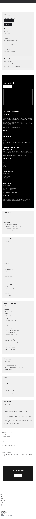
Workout (1, 498)
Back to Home (6, 7)
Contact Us (18, 475)
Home (1, 494)
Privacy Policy (3, 513)
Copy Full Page (8, 24)
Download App (2, 500)
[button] (34, 1)
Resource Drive (8, 86)
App (1, 496)
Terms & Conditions (4, 512)
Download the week (9, 20)
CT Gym (1, 502)
